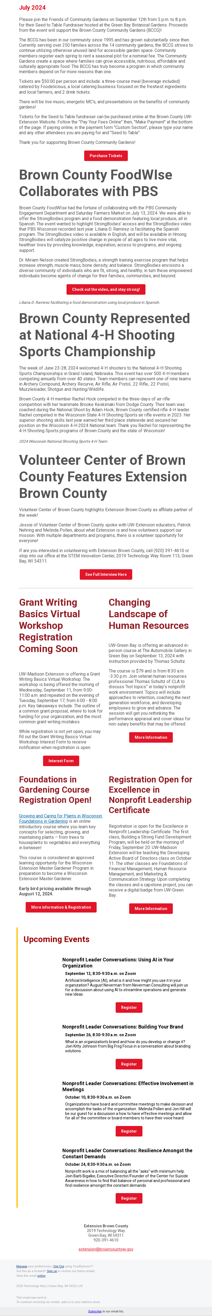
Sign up (52, 1271)
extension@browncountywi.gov (106, 1249)
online (41, 1275)
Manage (21, 1266)
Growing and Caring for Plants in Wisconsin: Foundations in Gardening (61, 818)
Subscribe (95, 1311)
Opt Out (58, 1266)
